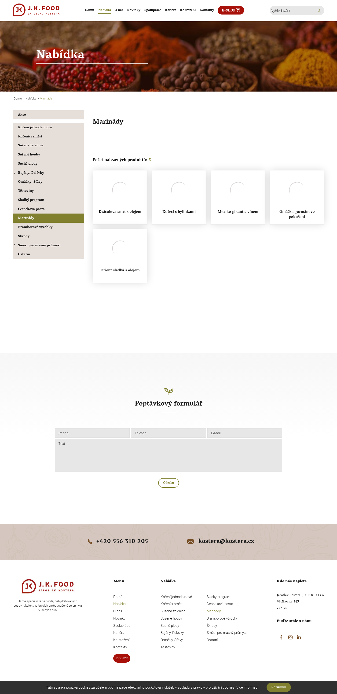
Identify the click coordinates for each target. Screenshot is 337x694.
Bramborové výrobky (35, 227)
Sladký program (31, 200)
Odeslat (168, 483)
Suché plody (27, 164)
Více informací (247, 687)
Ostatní (24, 254)
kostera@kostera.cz (220, 542)
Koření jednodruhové (35, 128)
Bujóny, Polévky (28, 173)
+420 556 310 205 (117, 542)
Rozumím (278, 687)
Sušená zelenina (31, 146)
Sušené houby (29, 155)
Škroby (23, 236)
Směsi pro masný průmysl (37, 246)
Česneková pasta (31, 209)
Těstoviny (26, 191)
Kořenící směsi (30, 137)
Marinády (26, 218)
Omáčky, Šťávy (30, 182)
